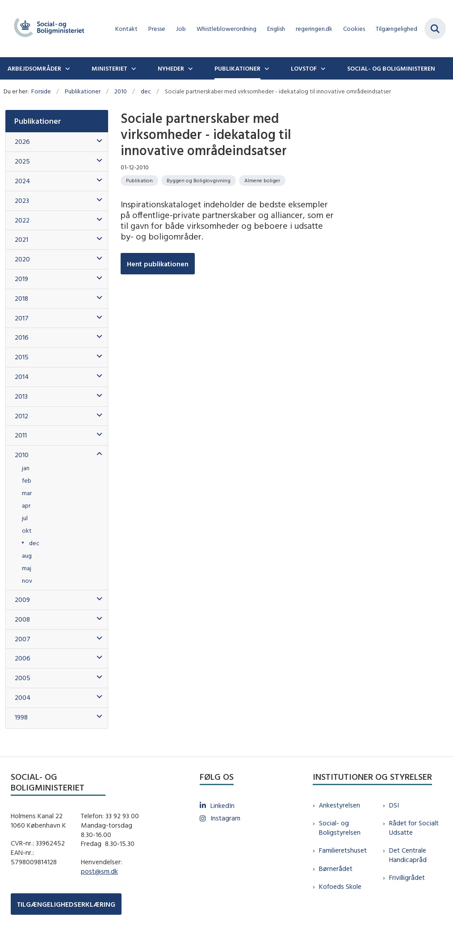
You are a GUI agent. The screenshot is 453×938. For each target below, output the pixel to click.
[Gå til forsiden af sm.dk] (46, 28)
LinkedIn (222, 805)
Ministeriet (109, 68)
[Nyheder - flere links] (189, 68)
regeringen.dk (314, 28)
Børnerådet (335, 868)
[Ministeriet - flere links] (132, 68)
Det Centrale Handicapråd (408, 855)
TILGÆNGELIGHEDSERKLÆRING (66, 904)
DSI (394, 805)
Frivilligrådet (407, 877)
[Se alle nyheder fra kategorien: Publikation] (139, 180)
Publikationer (237, 68)
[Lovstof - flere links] (322, 68)
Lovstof (304, 68)
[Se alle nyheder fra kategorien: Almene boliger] (262, 180)
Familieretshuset (343, 850)
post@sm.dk (99, 871)
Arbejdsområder (34, 68)
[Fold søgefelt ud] (435, 28)
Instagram (225, 818)
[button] (97, 141)
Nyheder (171, 68)
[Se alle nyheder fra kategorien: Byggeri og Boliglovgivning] (198, 180)
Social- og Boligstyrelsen (340, 828)
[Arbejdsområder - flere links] (66, 68)
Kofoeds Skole (340, 886)
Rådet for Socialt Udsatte (414, 828)
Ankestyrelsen (339, 805)
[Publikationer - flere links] (265, 68)
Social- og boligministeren (391, 68)
